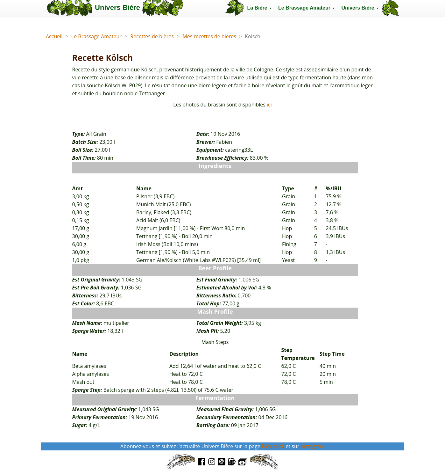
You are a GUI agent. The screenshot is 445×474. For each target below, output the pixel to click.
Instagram (312, 446)
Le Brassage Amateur (96, 36)
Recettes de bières (152, 36)
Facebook (273, 446)
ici (269, 104)
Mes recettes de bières (209, 36)
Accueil (54, 36)
